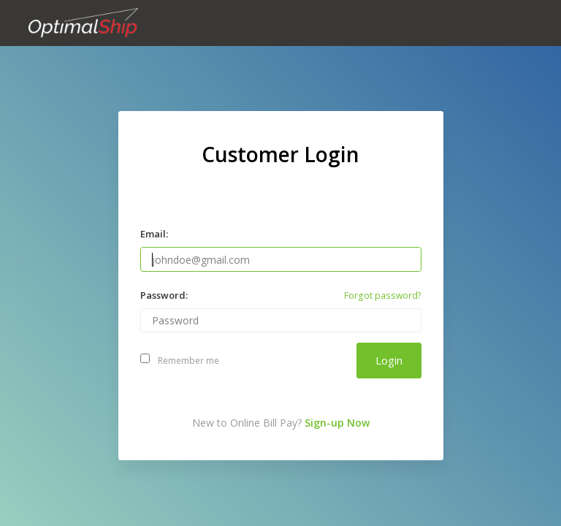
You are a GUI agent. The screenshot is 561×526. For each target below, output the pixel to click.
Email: (154, 233)
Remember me (180, 360)
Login (388, 360)
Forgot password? (382, 295)
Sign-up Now (337, 423)
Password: (164, 295)
